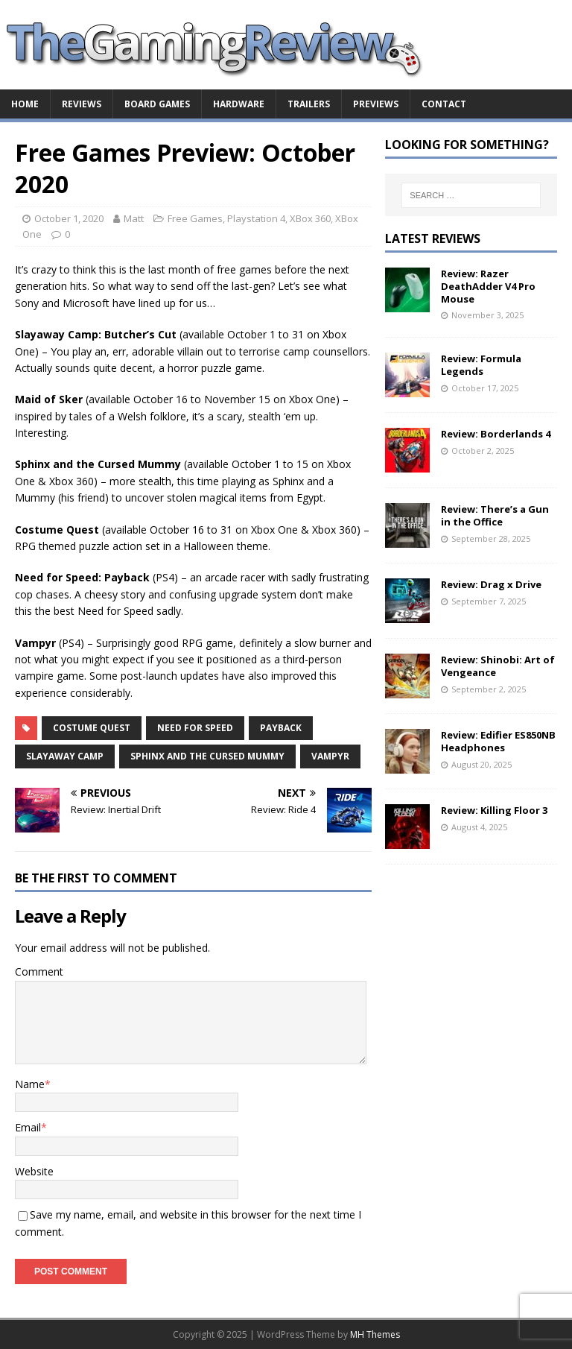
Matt (134, 218)
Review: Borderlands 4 (495, 433)
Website (34, 1171)
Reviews (81, 104)
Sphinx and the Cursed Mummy (207, 756)
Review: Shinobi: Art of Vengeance (498, 666)
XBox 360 (310, 218)
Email (28, 1127)
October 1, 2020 (69, 218)
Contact (444, 104)
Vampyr (330, 756)
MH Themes (375, 1334)
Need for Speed (195, 727)
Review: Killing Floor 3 (494, 810)
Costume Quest (91, 727)
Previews (375, 104)
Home (25, 104)
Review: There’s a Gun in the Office (495, 515)
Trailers (308, 104)
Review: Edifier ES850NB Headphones (498, 741)
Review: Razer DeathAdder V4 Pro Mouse (488, 286)
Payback (281, 727)
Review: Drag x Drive (491, 584)
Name (30, 1084)
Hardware (238, 104)
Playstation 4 (256, 218)
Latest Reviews (432, 238)
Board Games (157, 104)
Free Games (195, 218)
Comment (39, 971)
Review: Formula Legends (481, 365)
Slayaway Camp (65, 756)
